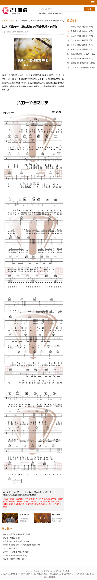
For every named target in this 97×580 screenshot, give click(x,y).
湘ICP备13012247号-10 (52, 571)
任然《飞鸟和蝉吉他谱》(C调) (82, 68)
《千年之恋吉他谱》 (11, 548)
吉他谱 (24, 21)
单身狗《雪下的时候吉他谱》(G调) (16, 534)
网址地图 (66, 571)
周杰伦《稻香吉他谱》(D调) (82, 27)
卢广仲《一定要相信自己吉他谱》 (16, 552)
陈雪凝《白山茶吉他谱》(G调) (83, 63)
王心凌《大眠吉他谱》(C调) (82, 36)
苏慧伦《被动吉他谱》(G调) (82, 45)
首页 (18, 21)
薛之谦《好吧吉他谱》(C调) (14, 559)
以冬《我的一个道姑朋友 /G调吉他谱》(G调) (46, 21)
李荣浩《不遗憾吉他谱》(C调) (15, 555)
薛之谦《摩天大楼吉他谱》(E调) (83, 58)
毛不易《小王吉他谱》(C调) (82, 31)
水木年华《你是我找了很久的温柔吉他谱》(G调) (22, 545)
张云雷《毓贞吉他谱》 (12, 538)
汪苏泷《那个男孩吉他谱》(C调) (16, 541)
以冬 (27, 32)
